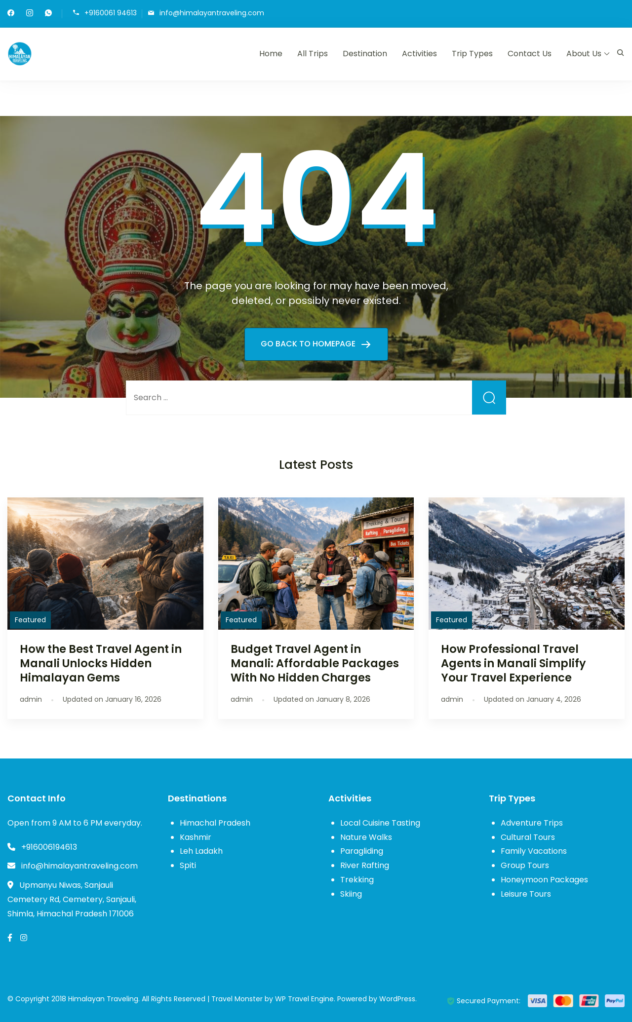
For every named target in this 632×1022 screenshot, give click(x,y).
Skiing (351, 894)
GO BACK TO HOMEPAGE (309, 343)
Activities (419, 53)
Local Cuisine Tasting (380, 823)
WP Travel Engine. (305, 999)
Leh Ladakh (201, 851)
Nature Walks (366, 837)
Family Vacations (534, 851)
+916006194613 (49, 847)
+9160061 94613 (110, 13)
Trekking (357, 879)
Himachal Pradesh (215, 823)
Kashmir (195, 837)
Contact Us (530, 53)
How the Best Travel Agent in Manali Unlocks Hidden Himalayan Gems (101, 663)
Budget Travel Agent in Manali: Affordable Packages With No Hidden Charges (315, 663)
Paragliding (361, 851)
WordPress (397, 999)
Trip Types (472, 53)
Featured (30, 620)
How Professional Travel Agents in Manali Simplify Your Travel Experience (513, 663)
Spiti (188, 865)
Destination (365, 53)
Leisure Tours (526, 894)
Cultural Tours (528, 837)
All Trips (312, 53)
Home (270, 53)
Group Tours (525, 865)
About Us (583, 53)
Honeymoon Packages (544, 879)
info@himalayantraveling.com (211, 13)
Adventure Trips (532, 823)
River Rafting (364, 865)
